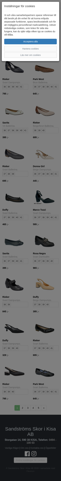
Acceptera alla (30, 41)
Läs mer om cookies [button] (30, 55)
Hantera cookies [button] (30, 48)
